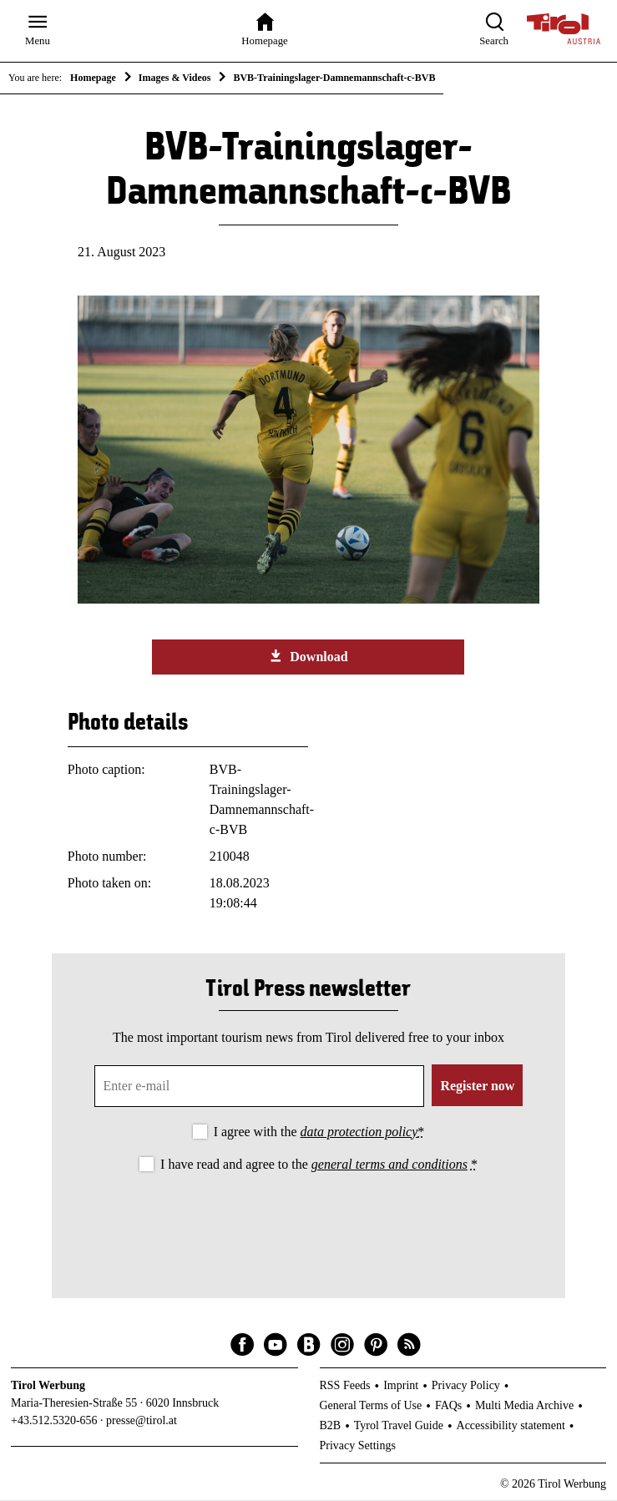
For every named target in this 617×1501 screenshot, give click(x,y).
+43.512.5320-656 (54, 1421)
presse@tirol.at (141, 1421)
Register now (477, 1086)
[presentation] (308, 1222)
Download (308, 657)
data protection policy (359, 1132)
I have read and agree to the (319, 1165)
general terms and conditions (389, 1165)
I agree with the (319, 1132)
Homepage (93, 77)
